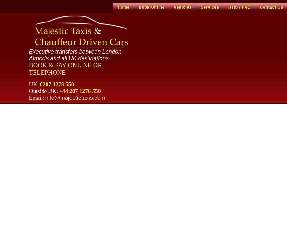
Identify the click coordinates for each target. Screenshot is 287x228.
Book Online (152, 7)
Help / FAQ (239, 7)
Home (124, 7)
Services (210, 7)
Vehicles (183, 7)
